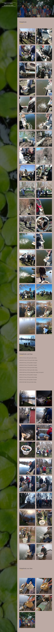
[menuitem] (8, 307)
